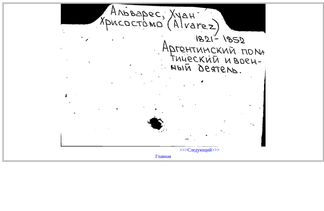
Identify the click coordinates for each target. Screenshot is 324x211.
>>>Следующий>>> (200, 149)
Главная (163, 156)
